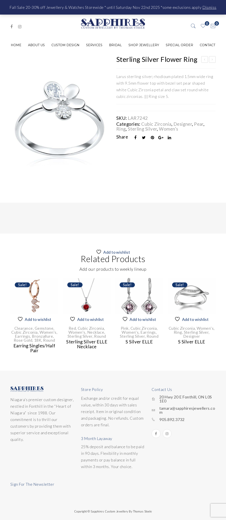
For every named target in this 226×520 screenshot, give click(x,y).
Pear (198, 124)
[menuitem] (16, 45)
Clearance (23, 328)
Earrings (22, 336)
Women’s (168, 128)
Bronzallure (42, 336)
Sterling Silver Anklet (212, 60)
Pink (125, 328)
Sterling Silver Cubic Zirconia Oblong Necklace (205, 60)
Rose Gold (23, 340)
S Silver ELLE (139, 341)
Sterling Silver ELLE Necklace (86, 344)
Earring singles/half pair (34, 348)
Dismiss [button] (209, 7)
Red (72, 328)
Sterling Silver (142, 128)
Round (49, 340)
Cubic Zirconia (156, 124)
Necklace (95, 332)
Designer (182, 124)
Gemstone (44, 328)
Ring (121, 128)
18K (37, 340)
